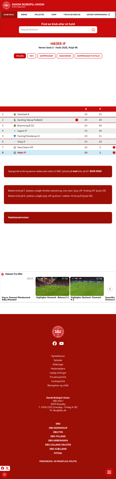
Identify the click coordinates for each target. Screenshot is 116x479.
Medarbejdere (58, 369)
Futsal (58, 453)
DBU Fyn (58, 432)
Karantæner (65, 56)
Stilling (20, 56)
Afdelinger (58, 365)
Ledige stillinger (58, 373)
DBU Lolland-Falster (58, 445)
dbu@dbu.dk (59, 410)
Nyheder (58, 360)
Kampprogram (46, 56)
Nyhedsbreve (58, 356)
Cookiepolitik (58, 381)
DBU (58, 424)
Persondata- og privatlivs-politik (58, 461)
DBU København (58, 441)
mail (75, 171)
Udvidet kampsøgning (98, 15)
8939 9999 (96, 171)
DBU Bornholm (58, 428)
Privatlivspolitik (58, 377)
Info (32, 56)
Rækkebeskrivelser (18, 218)
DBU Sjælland (58, 449)
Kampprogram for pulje (88, 56)
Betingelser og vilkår (58, 386)
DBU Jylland (58, 436)
